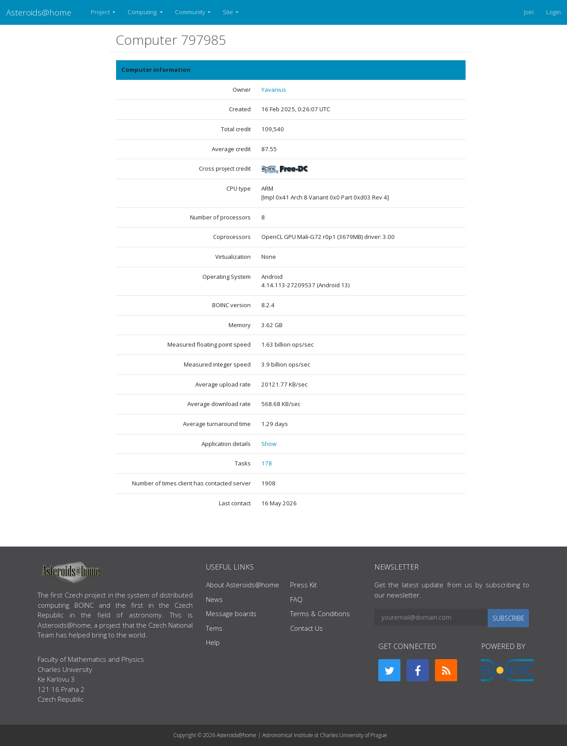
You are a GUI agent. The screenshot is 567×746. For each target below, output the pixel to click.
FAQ (296, 599)
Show (268, 444)
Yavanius (273, 90)
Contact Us (306, 628)
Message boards (231, 613)
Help (213, 642)
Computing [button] (143, 12)
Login (553, 12)
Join (529, 12)
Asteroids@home (38, 12)
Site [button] (228, 12)
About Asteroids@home (242, 584)
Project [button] (101, 12)
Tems (214, 628)
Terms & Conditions (320, 613)
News (214, 599)
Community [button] (190, 12)
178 (266, 463)
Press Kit (303, 584)
